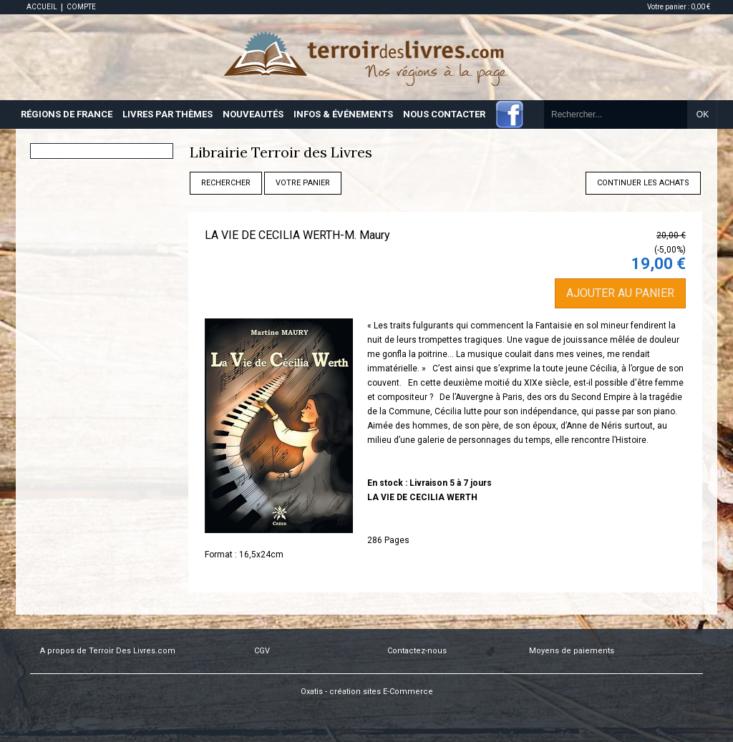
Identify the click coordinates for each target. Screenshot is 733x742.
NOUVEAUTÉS (253, 114)
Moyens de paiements (571, 650)
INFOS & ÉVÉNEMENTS (343, 114)
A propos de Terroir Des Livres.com (107, 650)
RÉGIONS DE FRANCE (66, 114)
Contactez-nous (417, 650)
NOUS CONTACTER (444, 114)
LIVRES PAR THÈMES (167, 114)
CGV (262, 650)
